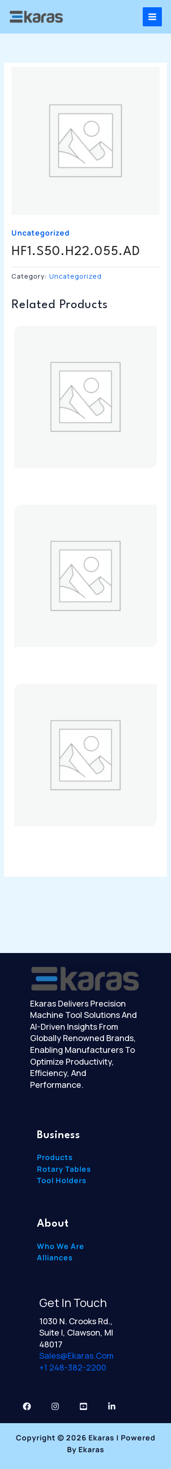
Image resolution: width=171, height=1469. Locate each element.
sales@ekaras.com (76, 1355)
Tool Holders (62, 1180)
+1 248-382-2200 (72, 1367)
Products (55, 1157)
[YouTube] (83, 1406)
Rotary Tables (64, 1169)
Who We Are (60, 1246)
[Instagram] (55, 1406)
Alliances (55, 1258)
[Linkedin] (112, 1406)
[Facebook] (27, 1406)
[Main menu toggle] (152, 16)
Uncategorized (40, 233)
